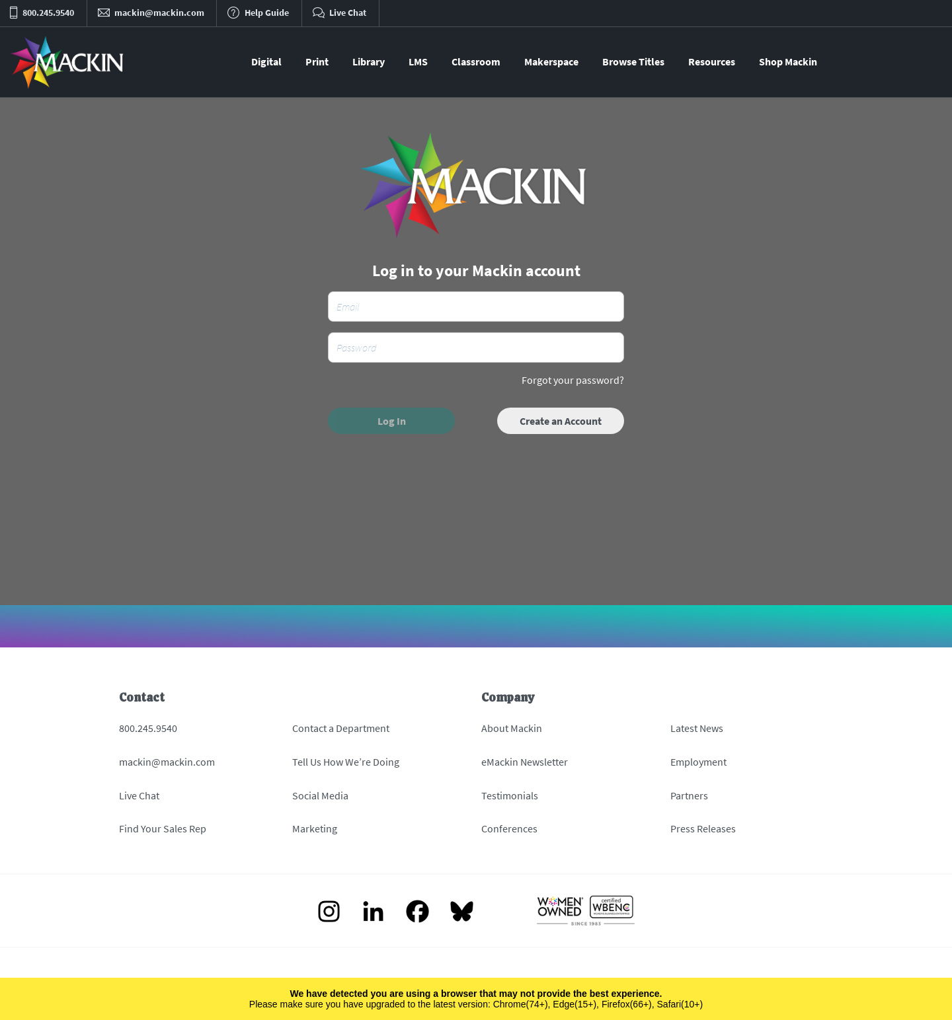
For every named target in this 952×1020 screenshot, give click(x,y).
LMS (418, 61)
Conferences (509, 828)
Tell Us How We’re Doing (345, 761)
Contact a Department (340, 728)
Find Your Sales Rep (162, 828)
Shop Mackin (788, 61)
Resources (711, 61)
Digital (266, 61)
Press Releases (703, 828)
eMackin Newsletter (524, 761)
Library (368, 61)
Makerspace (551, 61)
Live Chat (139, 795)
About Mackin (511, 728)
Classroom (476, 61)
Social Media (320, 795)
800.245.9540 (148, 728)
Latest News (696, 728)
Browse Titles (633, 61)
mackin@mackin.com (167, 761)
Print (317, 61)
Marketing (314, 828)
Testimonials (509, 795)
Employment (698, 761)
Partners (689, 795)
